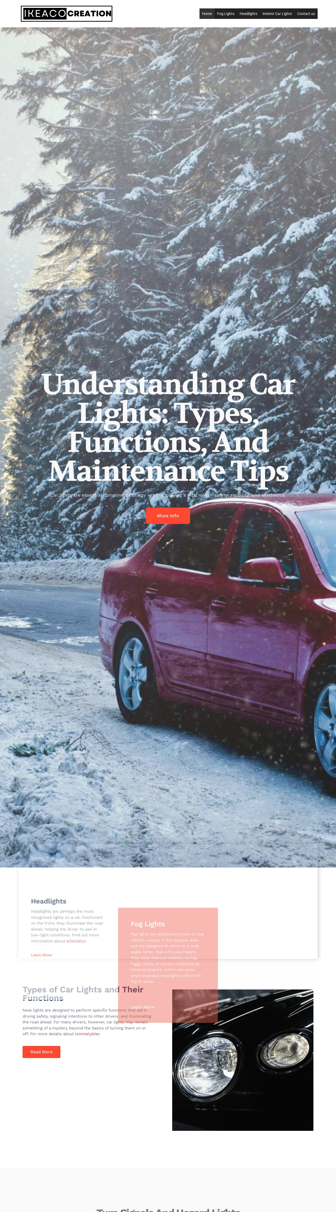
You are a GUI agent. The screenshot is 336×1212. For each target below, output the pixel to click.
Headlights (248, 14)
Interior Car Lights (277, 14)
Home (207, 14)
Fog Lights (225, 14)
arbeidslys (76, 1012)
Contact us (306, 14)
